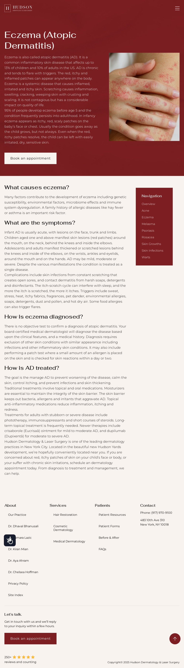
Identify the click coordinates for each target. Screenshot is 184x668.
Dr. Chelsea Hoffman (23, 572)
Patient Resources (112, 514)
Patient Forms (109, 526)
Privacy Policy (18, 583)
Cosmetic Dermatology (63, 528)
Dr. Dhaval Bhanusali (23, 526)
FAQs (102, 549)
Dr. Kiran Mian (18, 549)
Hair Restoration (65, 514)
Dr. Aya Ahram (18, 560)
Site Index (15, 595)
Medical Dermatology (69, 541)
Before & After (109, 537)
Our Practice (17, 514)
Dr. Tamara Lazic (20, 537)
